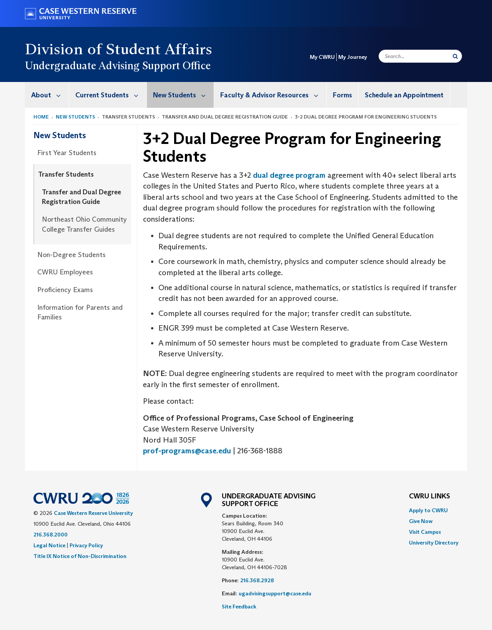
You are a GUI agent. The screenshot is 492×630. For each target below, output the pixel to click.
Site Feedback (239, 606)
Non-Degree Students (71, 255)
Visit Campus (425, 531)
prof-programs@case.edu (187, 450)
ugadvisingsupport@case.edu (275, 593)
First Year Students (66, 153)
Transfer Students (66, 174)
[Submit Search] (455, 56)
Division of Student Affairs (119, 48)
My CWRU (322, 56)
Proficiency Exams (65, 290)
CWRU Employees (65, 272)
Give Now (420, 521)
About (50, 95)
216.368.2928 (257, 580)
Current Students (110, 95)
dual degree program (289, 175)
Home (41, 117)
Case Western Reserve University (93, 513)
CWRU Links (429, 496)
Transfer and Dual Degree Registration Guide (81, 197)
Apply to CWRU (428, 510)
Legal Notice (49, 545)
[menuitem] (47, 95)
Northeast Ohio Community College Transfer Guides (84, 224)
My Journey (352, 56)
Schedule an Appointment (404, 95)
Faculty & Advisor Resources (273, 95)
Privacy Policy (86, 545)
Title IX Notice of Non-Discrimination (79, 556)
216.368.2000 (50, 534)
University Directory (434, 542)
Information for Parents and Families (80, 312)
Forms (342, 95)
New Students (183, 95)
